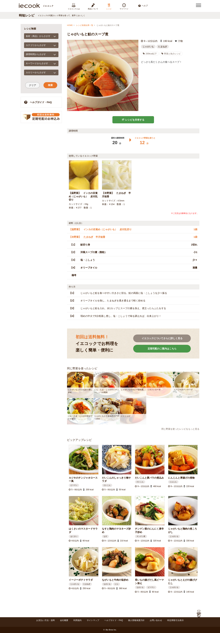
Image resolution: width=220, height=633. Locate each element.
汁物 (180, 41)
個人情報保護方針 (136, 620)
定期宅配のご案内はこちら (162, 348)
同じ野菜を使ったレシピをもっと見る (180, 429)
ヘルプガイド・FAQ (38, 102)
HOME (70, 25)
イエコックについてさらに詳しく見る (162, 338)
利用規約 (77, 620)
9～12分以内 (150, 41)
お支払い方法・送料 (45, 620)
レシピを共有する (133, 119)
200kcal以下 (150, 53)
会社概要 (64, 620)
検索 (50, 85)
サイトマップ (93, 620)
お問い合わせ (156, 620)
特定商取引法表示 (175, 620)
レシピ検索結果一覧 (84, 25)
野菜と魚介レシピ (171, 53)
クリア (32, 85)
